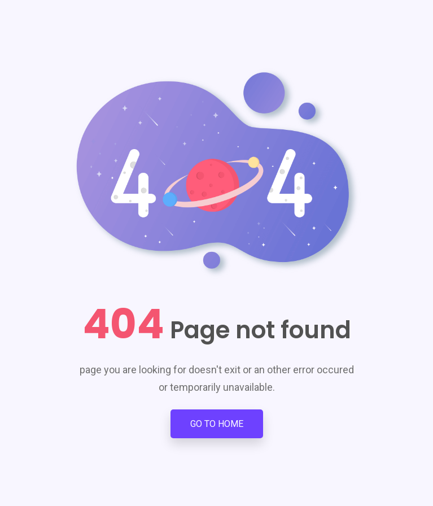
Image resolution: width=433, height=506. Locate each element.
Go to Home (216, 423)
